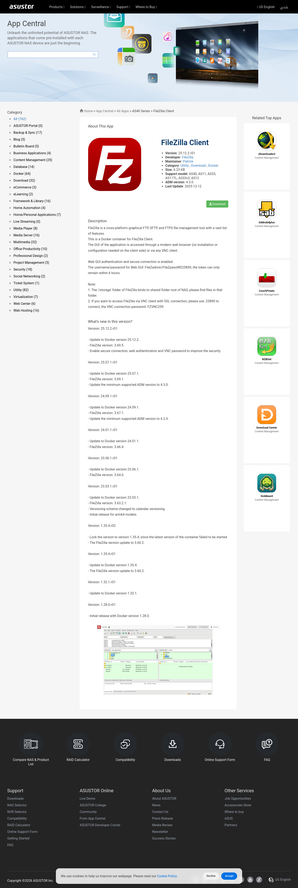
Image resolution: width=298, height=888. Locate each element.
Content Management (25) (32, 160)
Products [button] (57, 7)
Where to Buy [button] (146, 7)
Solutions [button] (78, 7)
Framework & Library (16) (31, 201)
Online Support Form (22, 832)
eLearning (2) (23, 194)
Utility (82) (21, 290)
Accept (229, 875)
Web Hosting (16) (26, 310)
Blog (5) (19, 139)
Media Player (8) (25, 228)
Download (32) (24, 180)
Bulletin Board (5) (26, 146)
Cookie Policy (167, 876)
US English (266, 7)
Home (86, 111)
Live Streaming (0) (26, 222)
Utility (185, 166)
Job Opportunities (238, 799)
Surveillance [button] (101, 7)
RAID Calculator (18, 825)
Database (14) (23, 167)
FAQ (10, 845)
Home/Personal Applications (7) (37, 215)
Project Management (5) (31, 263)
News (156, 805)
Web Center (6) (24, 304)
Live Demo (87, 799)
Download (199, 166)
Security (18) (22, 269)
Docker (213, 166)
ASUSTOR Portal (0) (28, 126)
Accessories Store (238, 805)
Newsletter (160, 832)
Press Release (162, 818)
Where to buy (234, 812)
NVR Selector (17, 812)
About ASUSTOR (164, 799)
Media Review (162, 825)
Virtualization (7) (25, 297)
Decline (211, 875)
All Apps (123, 111)
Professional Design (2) (30, 256)
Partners (231, 825)
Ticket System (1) (26, 283)
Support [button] (123, 7)
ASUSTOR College (93, 805)
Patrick (188, 161)
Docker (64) (22, 174)
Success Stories (164, 838)
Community (88, 812)
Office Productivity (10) (30, 249)
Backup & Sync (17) (27, 133)
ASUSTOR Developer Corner (100, 825)
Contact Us (160, 812)
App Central (104, 111)
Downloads (15, 799)
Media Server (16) (26, 235)
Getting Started (18, 838)
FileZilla (187, 157)
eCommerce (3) (24, 187)
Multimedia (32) (25, 242)
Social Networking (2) (29, 276)
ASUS (229, 818)
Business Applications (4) (32, 153)
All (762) (19, 119)
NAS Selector (17, 805)
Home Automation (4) (29, 208)
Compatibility (17, 818)
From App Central (92, 818)
